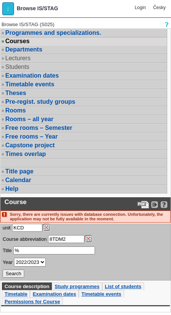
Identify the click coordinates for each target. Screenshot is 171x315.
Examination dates (32, 75)
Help (12, 189)
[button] (8, 8)
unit (7, 228)
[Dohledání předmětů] (88, 239)
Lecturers (18, 58)
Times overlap (25, 154)
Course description (27, 286)
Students (17, 67)
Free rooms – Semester (38, 128)
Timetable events (29, 84)
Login (140, 7)
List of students (123, 286)
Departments (23, 49)
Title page (19, 171)
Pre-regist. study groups (40, 101)
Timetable (16, 294)
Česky (159, 7)
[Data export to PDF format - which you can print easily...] (143, 205)
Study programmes (76, 286)
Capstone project (30, 145)
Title (7, 250)
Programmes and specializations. (53, 33)
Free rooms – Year (31, 136)
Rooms (15, 110)
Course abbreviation (25, 239)
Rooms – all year (29, 119)
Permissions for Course (32, 301)
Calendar (18, 180)
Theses (15, 93)
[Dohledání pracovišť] (46, 227)
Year (7, 262)
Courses (17, 41)
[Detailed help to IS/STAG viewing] (164, 205)
